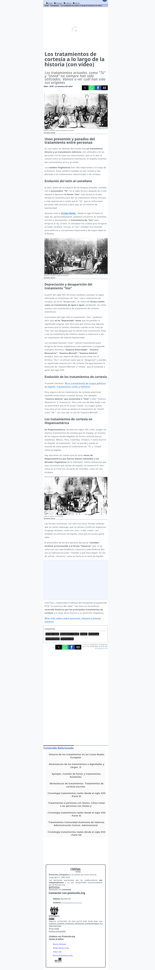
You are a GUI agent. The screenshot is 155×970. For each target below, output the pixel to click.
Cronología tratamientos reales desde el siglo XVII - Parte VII (76, 833)
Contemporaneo (52, 639)
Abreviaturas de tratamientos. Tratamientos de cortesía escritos (77, 785)
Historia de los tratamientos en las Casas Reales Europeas (76, 756)
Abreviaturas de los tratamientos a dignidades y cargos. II (76, 766)
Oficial (77, 3)
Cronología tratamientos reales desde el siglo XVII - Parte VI (76, 814)
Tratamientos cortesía (69, 634)
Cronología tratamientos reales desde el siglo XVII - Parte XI (76, 795)
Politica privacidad (57, 931)
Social (50, 3)
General (83, 634)
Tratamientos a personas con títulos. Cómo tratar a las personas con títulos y (76, 804)
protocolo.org (67, 639)
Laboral (68, 3)
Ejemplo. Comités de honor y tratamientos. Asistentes (76, 775)
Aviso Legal (54, 928)
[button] (85, 87)
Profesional (94, 634)
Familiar (59, 3)
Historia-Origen (52, 634)
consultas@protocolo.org (71, 902)
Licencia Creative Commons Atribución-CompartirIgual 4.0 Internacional (75, 924)
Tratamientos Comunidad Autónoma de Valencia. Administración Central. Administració (76, 824)
